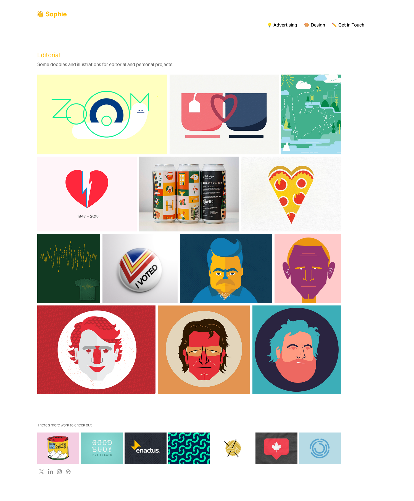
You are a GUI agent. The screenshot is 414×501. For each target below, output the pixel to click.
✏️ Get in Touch (348, 25)
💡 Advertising (282, 25)
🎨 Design (314, 25)
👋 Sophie (51, 14)
